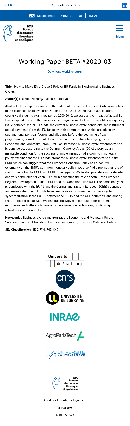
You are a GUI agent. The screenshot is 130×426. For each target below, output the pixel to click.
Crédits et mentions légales (63, 400)
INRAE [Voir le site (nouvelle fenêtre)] (93, 15)
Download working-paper (65, 71)
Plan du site (63, 407)
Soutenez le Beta (66, 5)
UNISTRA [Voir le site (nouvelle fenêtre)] (66, 15)
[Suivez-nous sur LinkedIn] (124, 5)
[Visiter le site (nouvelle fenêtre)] (65, 260)
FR (4, 5)
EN (10, 5)
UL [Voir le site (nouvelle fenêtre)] (81, 15)
